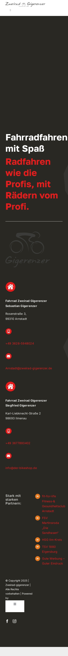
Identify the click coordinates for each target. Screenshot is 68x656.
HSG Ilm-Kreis (52, 539)
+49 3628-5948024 (19, 343)
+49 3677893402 (17, 443)
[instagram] (14, 621)
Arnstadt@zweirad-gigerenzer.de (28, 368)
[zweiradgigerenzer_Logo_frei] (25, 3)
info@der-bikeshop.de (21, 468)
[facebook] (7, 621)
